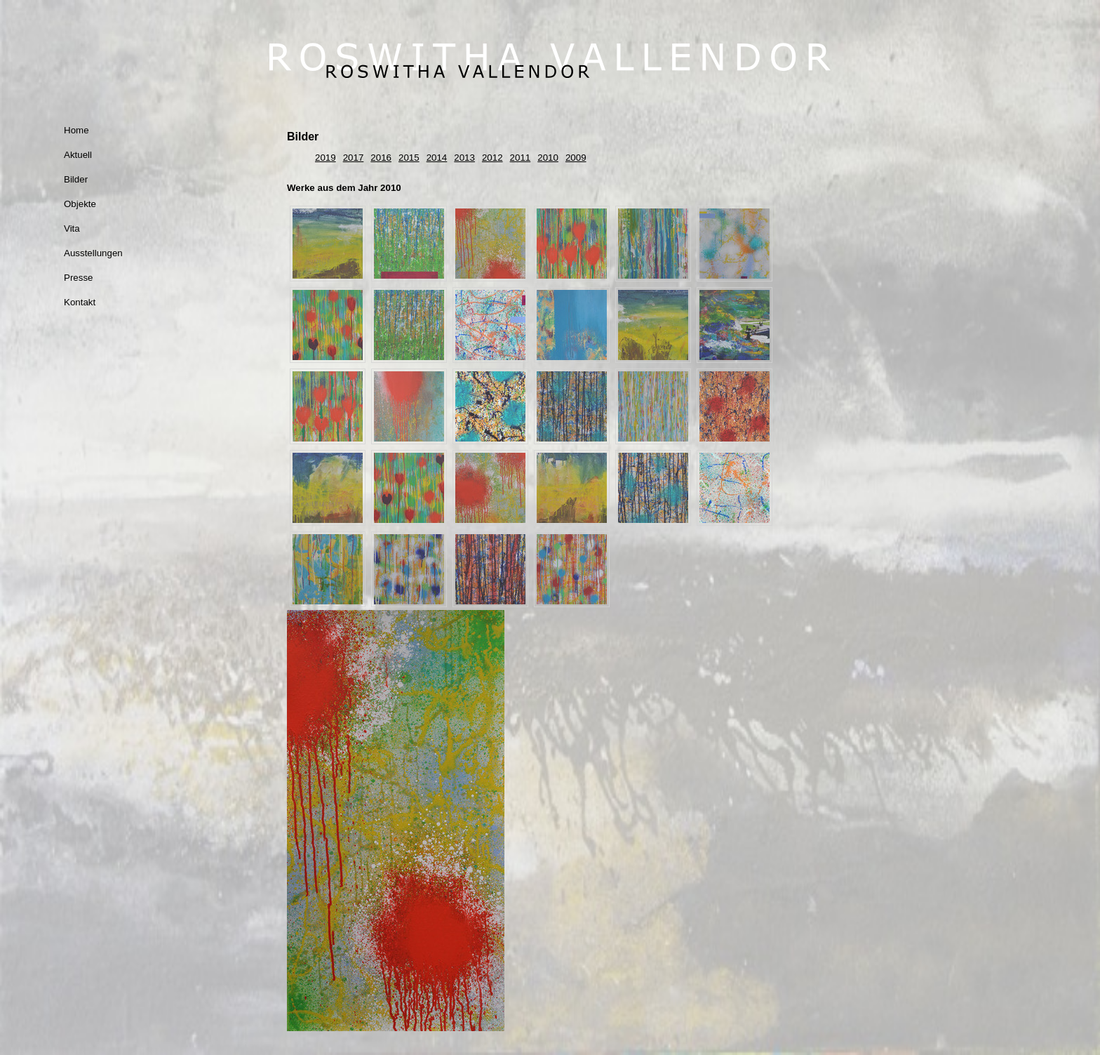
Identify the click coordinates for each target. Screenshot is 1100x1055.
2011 (520, 157)
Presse (78, 277)
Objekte (80, 204)
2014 (437, 157)
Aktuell (78, 155)
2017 (353, 157)
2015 (409, 157)
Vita (72, 228)
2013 (464, 157)
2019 (325, 157)
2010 (547, 157)
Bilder (76, 179)
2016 (380, 157)
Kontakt (79, 302)
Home (76, 130)
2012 (492, 157)
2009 (575, 157)
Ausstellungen (93, 253)
